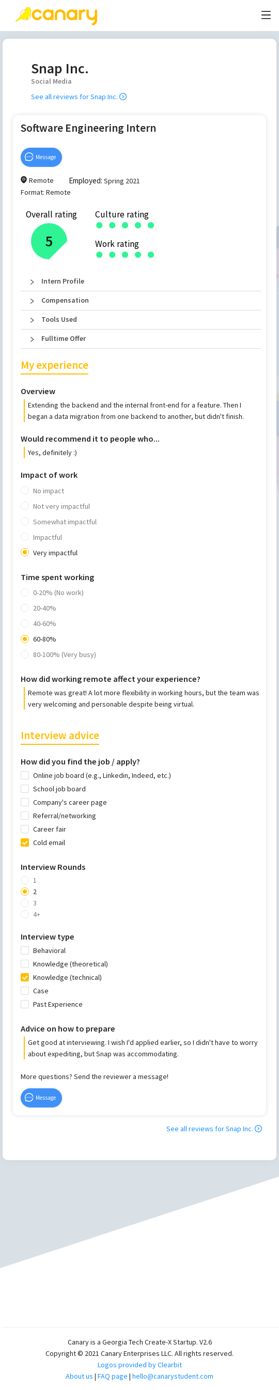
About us (79, 1376)
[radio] (99, 224)
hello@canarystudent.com (172, 1376)
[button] (141, 281)
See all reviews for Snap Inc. (79, 96)
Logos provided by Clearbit (140, 1364)
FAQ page (113, 1376)
